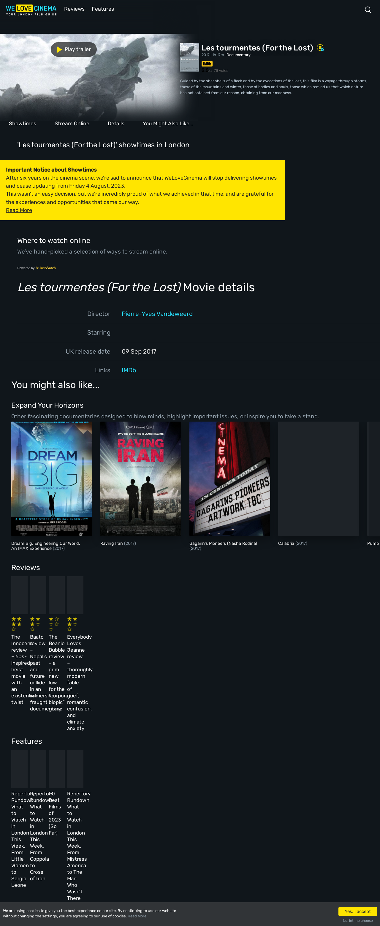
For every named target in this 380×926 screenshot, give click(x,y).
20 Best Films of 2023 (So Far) (214, 728)
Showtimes (22, 123)
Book (54, 811)
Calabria (286, 542)
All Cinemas (97, 798)
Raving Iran (112, 542)
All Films (58, 824)
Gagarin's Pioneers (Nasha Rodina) (223, 542)
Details (116, 123)
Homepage (59, 798)
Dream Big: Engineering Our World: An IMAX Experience (45, 545)
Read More (137, 916)
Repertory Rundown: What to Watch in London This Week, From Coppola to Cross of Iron (130, 734)
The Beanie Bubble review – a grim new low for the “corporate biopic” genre (213, 636)
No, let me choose (358, 920)
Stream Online (72, 123)
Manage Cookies (141, 849)
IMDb (129, 369)
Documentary (239, 54)
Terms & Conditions (145, 824)
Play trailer (26, 48)
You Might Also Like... (168, 123)
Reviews (73, 8)
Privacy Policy (140, 837)
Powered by (36, 267)
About (132, 798)
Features (102, 8)
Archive (133, 811)
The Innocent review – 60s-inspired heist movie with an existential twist (44, 636)
